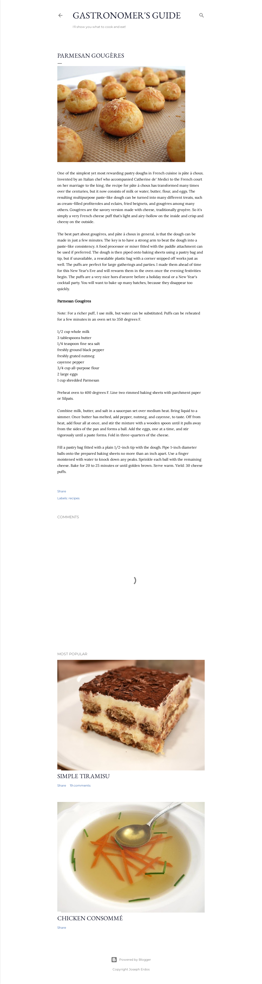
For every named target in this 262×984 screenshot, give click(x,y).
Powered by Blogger (131, 960)
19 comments (80, 785)
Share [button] (61, 491)
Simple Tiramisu (83, 776)
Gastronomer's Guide (127, 15)
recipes (74, 498)
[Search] (202, 14)
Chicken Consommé (90, 918)
